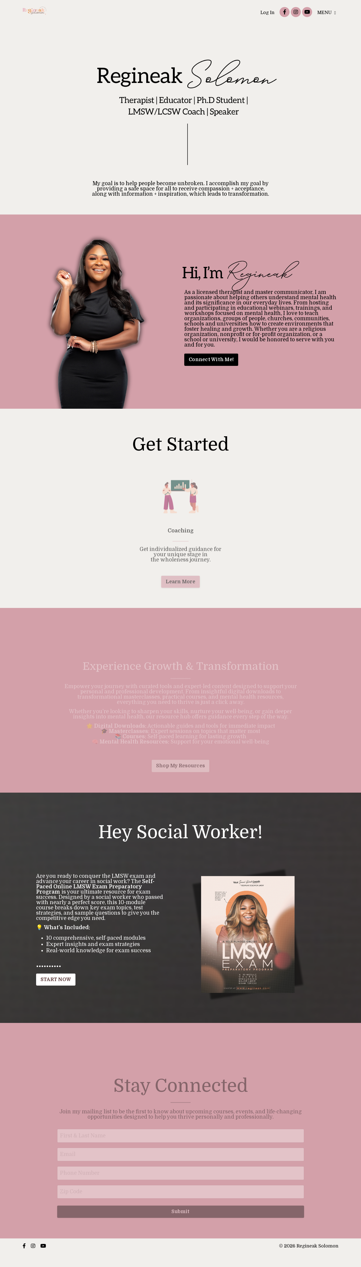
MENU (326, 12)
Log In (267, 12)
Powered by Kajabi (322, 1255)
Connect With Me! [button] (211, 359)
